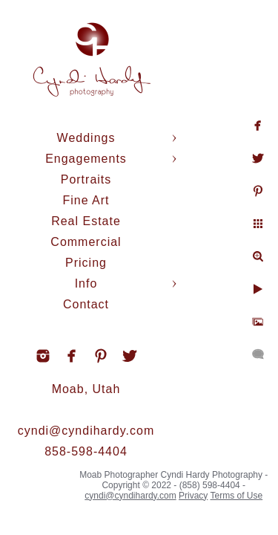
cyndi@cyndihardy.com (86, 430)
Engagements (86, 158)
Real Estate (86, 221)
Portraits (86, 179)
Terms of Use (236, 495)
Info (86, 283)
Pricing (86, 262)
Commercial (85, 242)
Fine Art (85, 200)
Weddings (86, 138)
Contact (86, 304)
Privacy (193, 495)
